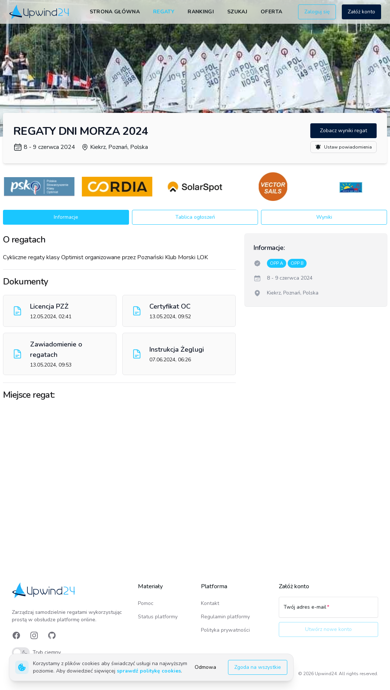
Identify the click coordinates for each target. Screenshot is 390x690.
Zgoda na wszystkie (257, 667)
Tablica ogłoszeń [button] (195, 217)
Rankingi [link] (201, 11)
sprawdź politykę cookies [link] (149, 670)
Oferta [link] (271, 11)
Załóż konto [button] (361, 11)
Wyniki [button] (324, 217)
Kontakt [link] (210, 603)
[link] (40, 12)
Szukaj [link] (237, 11)
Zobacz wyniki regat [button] (343, 130)
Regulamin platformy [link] (225, 616)
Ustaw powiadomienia (343, 147)
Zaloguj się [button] (317, 11)
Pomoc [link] (145, 603)
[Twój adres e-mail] (328, 610)
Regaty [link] (163, 11)
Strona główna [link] (115, 11)
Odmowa (205, 667)
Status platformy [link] (158, 616)
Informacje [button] (66, 217)
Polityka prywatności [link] (225, 630)
